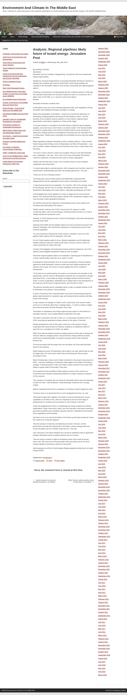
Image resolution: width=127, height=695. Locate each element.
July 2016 (101, 424)
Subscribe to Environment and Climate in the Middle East (73, 37)
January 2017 (103, 405)
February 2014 (103, 520)
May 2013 (101, 550)
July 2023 (101, 147)
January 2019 (103, 325)
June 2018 (102, 348)
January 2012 (103, 602)
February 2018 (103, 362)
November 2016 (104, 411)
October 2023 (103, 137)
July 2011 (101, 622)
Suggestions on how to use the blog (15, 40)
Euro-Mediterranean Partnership (14, 99)
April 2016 (102, 434)
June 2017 (102, 388)
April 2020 (102, 276)
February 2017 (103, 401)
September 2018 (104, 339)
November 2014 (104, 490)
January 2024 (103, 128)
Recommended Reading (40, 37)
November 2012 (104, 569)
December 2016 (104, 408)
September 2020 (104, 259)
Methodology (23, 37)
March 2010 (102, 675)
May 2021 (101, 233)
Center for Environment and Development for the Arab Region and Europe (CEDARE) (15, 76)
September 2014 (104, 497)
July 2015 (101, 464)
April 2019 (102, 315)
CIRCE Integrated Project (12, 82)
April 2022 (102, 197)
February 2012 (103, 599)
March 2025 (102, 81)
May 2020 (101, 273)
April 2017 (102, 395)
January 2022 (103, 207)
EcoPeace (6, 85)
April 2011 (102, 632)
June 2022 (102, 190)
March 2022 (102, 200)
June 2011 (102, 625)
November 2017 (104, 372)
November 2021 (104, 213)
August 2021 (102, 223)
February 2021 (103, 243)
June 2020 (102, 269)
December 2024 (104, 91)
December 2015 (104, 447)
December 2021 (104, 210)
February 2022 (103, 203)
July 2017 (101, 385)
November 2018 (104, 332)
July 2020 (101, 266)
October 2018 (103, 335)
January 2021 (103, 246)
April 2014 (102, 513)
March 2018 (102, 358)
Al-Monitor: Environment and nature (15, 54)
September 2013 (104, 536)
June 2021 (102, 230)
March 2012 (102, 596)
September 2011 (104, 616)
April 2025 (102, 78)
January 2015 (103, 484)
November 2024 (104, 95)
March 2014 (102, 517)
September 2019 (104, 299)
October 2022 (103, 177)
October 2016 (103, 414)
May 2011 (101, 629)
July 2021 (101, 226)
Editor (43, 62)
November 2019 (104, 292)
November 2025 (104, 55)
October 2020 (103, 256)
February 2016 (103, 441)
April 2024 (102, 118)
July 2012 (101, 583)
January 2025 (103, 88)
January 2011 (103, 642)
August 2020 (102, 263)
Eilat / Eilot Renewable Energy (14, 88)
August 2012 (102, 579)
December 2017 (104, 368)
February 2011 (103, 639)
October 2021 (103, 217)
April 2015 (102, 474)
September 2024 (104, 101)
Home (4, 37)
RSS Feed (120, 37)
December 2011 (104, 606)
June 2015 (102, 467)
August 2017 (102, 382)
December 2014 (104, 487)
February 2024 (103, 124)
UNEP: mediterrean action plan (14, 153)
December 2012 (104, 566)
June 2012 (102, 586)
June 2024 (102, 111)
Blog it (51, 460)
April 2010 (102, 672)
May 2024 (101, 114)
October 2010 (103, 652)
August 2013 (102, 540)
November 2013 (104, 530)
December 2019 (104, 289)
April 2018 (102, 355)
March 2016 (102, 437)
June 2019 (102, 309)
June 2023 (102, 151)
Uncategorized (47, 457)
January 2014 (103, 523)
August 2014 (102, 500)
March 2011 (102, 635)
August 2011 (102, 619)
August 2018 (102, 342)
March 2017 (102, 398)
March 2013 (102, 556)
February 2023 (103, 164)
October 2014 (103, 494)
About (12, 37)
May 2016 (101, 431)
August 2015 (102, 461)
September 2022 (104, 180)
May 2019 (101, 312)
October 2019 (103, 296)
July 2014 (101, 503)
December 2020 (104, 249)
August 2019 (102, 302)
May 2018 (101, 352)
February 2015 (103, 480)
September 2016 (104, 418)
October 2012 (103, 573)
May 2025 (101, 75)
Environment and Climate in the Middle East (39, 8)
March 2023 (102, 161)
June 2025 (102, 71)
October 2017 (103, 375)
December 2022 (104, 170)
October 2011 (103, 612)
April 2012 (102, 593)
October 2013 (103, 533)
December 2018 (104, 329)
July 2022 (101, 187)
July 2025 (101, 68)
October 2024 (103, 98)
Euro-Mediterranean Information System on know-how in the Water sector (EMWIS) (15, 94)
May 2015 (101, 470)
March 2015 (102, 477)
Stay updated (61, 460)
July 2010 (101, 662)
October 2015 (103, 454)
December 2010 (104, 645)
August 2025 (102, 65)
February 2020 (103, 282)
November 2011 (104, 609)
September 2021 (104, 220)
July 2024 (101, 108)
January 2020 (103, 286)
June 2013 (102, 546)
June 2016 (102, 428)
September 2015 (104, 457)
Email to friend (40, 460)
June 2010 (102, 665)
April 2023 (102, 157)
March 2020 (102, 279)
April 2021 (102, 236)
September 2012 (104, 576)
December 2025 (104, 52)
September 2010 (104, 655)
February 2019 (103, 322)
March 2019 (102, 319)
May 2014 (101, 510)
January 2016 (103, 444)
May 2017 (101, 391)
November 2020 (104, 253)
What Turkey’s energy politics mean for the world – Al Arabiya (81, 481)
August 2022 (102, 184)
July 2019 (101, 306)
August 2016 (102, 421)
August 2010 (102, 658)
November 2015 (104, 451)
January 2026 (103, 48)
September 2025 (104, 62)
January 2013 (103, 563)
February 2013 (103, 560)
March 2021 (102, 240)
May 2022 (101, 194)
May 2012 (101, 589)
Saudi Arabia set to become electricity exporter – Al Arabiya (44, 481)
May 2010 (101, 668)
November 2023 (104, 134)
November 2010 (104, 648)
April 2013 (102, 553)
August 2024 (102, 104)
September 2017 (104, 378)
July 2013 (101, 543)
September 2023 (104, 141)
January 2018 (103, 365)
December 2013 (104, 527)
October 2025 (103, 58)
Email (5, 178)
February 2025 (103, 85)
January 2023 (103, 167)
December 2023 (104, 131)
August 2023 (102, 144)
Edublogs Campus (120, 690)
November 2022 (104, 174)
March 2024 (102, 121)
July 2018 (101, 345)
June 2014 (102, 507)
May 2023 (101, 154)
